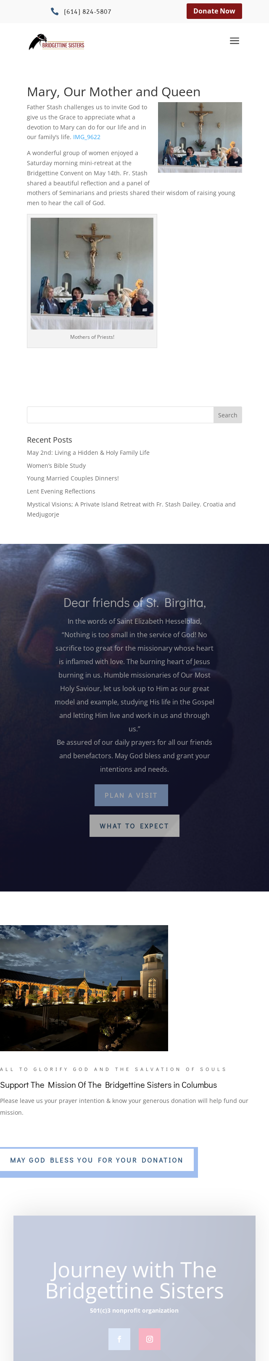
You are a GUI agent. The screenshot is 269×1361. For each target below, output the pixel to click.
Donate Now (214, 11)
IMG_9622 (86, 137)
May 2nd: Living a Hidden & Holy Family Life (88, 452)
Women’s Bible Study (56, 465)
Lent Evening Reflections (61, 491)
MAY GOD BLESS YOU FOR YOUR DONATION (97, 1159)
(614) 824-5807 (87, 12)
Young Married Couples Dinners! (73, 478)
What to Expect (134, 825)
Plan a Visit (131, 795)
